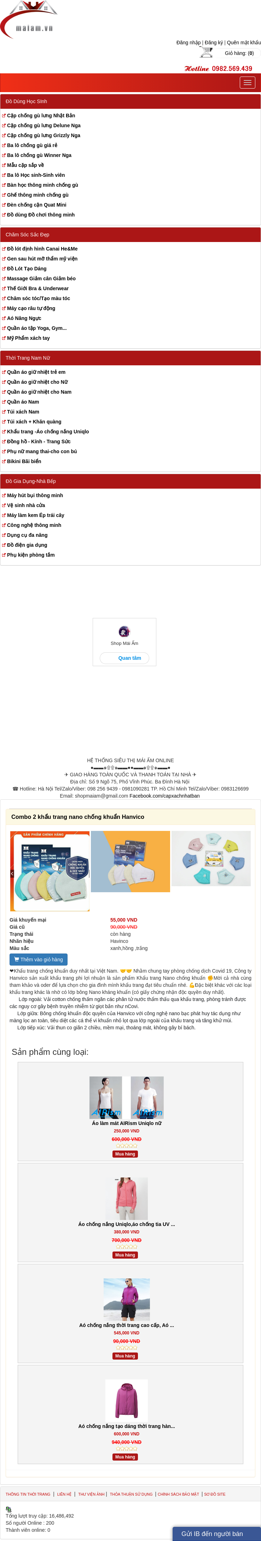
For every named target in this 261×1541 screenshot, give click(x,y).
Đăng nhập (188, 42)
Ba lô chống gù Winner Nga (39, 155)
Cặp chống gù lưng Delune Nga (44, 125)
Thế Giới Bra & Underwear (38, 288)
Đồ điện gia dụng (27, 545)
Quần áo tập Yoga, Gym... (37, 328)
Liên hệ (64, 1494)
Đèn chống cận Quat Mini (36, 205)
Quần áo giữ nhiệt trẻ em (36, 372)
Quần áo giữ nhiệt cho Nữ (37, 382)
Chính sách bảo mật (179, 1494)
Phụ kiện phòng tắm (31, 555)
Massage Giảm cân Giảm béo (41, 278)
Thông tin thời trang (28, 1494)
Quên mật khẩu (244, 42)
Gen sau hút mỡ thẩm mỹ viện (42, 258)
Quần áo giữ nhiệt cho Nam (39, 392)
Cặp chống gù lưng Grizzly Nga (43, 135)
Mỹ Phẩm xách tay (28, 338)
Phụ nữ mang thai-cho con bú (42, 451)
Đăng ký (214, 42)
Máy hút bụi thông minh (35, 495)
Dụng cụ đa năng (27, 535)
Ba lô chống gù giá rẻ (32, 145)
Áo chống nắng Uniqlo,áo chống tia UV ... (126, 1224)
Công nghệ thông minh (34, 525)
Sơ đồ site (214, 1494)
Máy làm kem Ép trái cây (35, 515)
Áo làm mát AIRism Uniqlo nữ (126, 1123)
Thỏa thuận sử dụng (132, 1494)
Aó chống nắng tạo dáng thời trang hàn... (126, 1426)
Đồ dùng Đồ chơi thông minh (41, 215)
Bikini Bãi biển (24, 461)
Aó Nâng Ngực (24, 318)
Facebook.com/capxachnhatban (164, 796)
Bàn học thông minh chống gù (42, 185)
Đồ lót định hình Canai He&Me (42, 249)
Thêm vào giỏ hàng (38, 959)
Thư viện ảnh (91, 1494)
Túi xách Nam (23, 412)
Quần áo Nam (23, 402)
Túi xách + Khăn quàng (34, 421)
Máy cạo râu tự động (31, 308)
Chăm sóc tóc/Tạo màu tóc (38, 298)
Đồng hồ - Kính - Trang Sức (39, 441)
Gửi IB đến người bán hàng (212, 1535)
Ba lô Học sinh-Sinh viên (36, 175)
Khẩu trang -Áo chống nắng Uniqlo (48, 431)
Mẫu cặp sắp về (25, 165)
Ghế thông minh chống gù (38, 195)
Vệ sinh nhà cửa (26, 505)
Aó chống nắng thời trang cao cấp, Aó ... (126, 1325)
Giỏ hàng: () (239, 53)
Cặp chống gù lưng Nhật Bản (41, 115)
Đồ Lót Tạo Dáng (27, 268)
